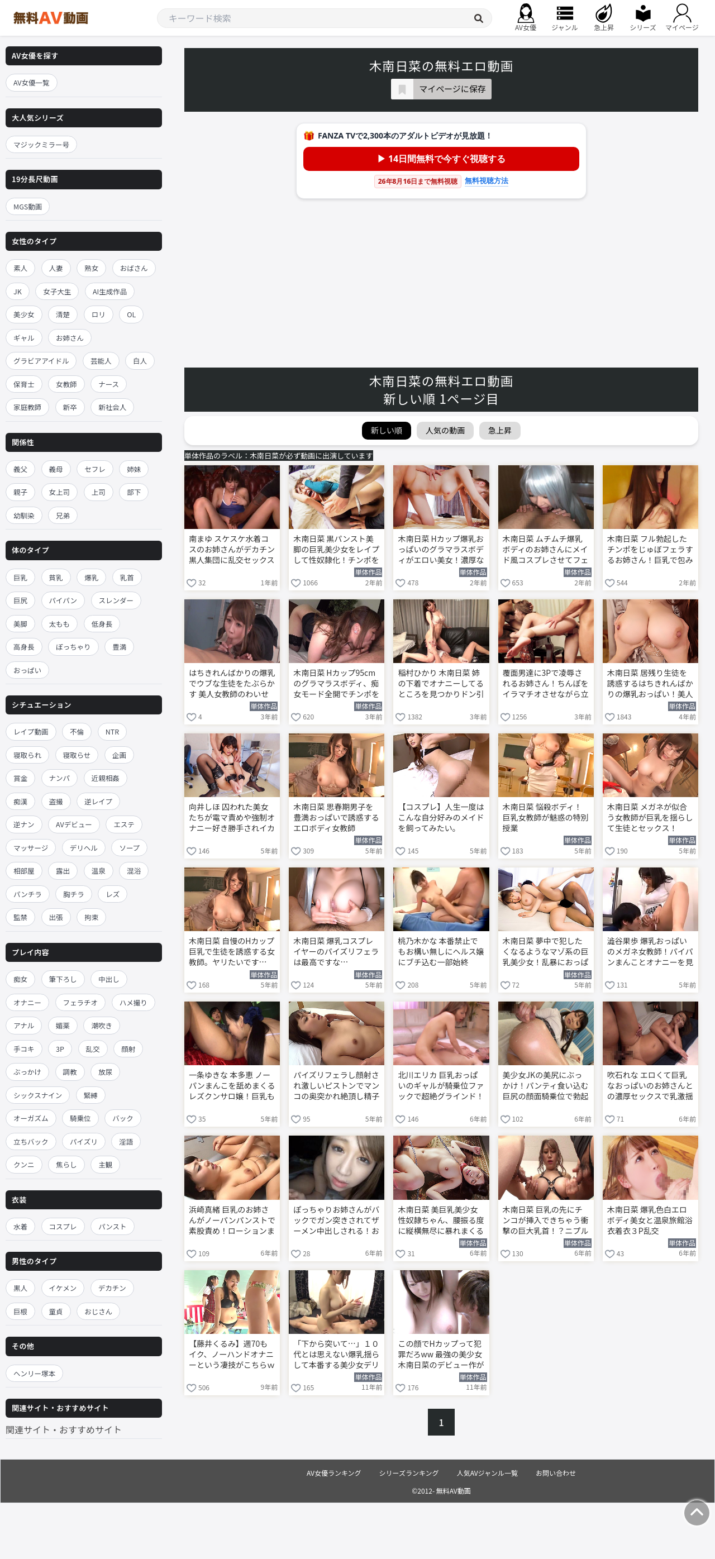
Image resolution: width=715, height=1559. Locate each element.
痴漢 (20, 801)
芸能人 (101, 360)
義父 (20, 469)
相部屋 (24, 870)
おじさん (98, 1311)
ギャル (24, 337)
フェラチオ (80, 1002)
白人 (140, 360)
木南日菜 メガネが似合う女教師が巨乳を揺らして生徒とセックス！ (650, 817)
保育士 (24, 384)
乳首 (127, 577)
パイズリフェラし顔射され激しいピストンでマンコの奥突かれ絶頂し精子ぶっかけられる (336, 1086)
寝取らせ (77, 755)
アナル (23, 1025)
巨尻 (20, 600)
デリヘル (84, 847)
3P (60, 1048)
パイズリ (84, 1141)
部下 (134, 492)
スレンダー (116, 600)
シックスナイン (37, 1095)
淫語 (126, 1141)
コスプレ (63, 1226)
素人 (20, 268)
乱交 (93, 1048)
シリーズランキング (409, 1472)
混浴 (134, 870)
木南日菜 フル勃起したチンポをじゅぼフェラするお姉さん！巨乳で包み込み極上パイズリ (650, 550)
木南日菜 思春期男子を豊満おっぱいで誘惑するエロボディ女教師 (336, 817)
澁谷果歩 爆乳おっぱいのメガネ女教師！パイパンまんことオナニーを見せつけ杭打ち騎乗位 (650, 952)
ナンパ (59, 778)
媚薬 (63, 1025)
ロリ (99, 314)
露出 (63, 870)
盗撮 (56, 801)
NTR (112, 731)
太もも (59, 623)
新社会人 (112, 407)
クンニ (24, 1164)
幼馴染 (24, 515)
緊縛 (91, 1095)
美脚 (20, 623)
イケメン (63, 1288)
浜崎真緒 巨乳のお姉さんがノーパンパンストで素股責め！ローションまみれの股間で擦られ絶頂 (232, 1221)
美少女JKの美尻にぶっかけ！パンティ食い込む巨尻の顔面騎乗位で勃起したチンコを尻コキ (546, 1086)
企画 (119, 755)
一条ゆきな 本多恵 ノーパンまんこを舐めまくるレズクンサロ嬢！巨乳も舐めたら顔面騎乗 (232, 1086)
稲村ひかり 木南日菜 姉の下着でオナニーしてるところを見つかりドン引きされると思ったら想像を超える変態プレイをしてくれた (441, 684)
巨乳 (20, 577)
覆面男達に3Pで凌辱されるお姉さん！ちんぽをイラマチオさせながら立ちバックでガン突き (546, 684)
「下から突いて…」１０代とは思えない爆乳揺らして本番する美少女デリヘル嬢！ (336, 1355)
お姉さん (70, 337)
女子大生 (57, 291)
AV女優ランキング (334, 1472)
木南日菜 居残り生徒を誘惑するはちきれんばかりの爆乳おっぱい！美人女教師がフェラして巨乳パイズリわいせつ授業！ (650, 684)
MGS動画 (27, 206)
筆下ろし (63, 979)
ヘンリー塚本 (34, 1373)
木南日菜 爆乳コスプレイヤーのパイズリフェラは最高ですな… (336, 951)
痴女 (20, 979)
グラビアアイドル (41, 360)
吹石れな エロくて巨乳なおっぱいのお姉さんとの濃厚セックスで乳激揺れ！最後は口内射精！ (650, 1086)
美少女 (24, 314)
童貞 (56, 1311)
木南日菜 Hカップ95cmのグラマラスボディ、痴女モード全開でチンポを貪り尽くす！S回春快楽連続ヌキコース (336, 684)
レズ (113, 894)
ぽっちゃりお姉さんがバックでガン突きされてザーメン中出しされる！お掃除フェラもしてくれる (336, 1221)
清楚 (63, 314)
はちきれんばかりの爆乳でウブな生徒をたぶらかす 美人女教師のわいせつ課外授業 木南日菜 (232, 684)
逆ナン (24, 824)
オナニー (27, 1002)
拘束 (91, 917)
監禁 (20, 917)
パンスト (112, 1226)
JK (17, 291)
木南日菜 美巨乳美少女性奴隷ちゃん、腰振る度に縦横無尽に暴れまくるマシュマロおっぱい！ (441, 1221)
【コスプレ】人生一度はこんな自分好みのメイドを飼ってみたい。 (441, 817)
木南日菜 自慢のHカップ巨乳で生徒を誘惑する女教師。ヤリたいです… (232, 951)
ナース (108, 384)
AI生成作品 (110, 291)
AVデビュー (74, 824)
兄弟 (63, 515)
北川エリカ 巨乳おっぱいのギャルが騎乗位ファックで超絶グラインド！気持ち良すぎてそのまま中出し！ (441, 1086)
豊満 (119, 646)
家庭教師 (27, 407)
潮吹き (101, 1025)
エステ (124, 824)
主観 (105, 1164)
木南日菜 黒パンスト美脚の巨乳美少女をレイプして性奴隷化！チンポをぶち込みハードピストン (336, 550)
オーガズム (31, 1118)
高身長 (24, 646)
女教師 (66, 384)
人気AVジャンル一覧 (487, 1472)
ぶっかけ (27, 1071)
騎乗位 (80, 1118)
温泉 (99, 870)
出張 (56, 917)
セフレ (95, 469)
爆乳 (91, 577)
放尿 (105, 1071)
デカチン (112, 1288)
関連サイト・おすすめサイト (64, 1429)
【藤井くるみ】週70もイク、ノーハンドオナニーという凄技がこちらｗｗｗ (232, 1355)
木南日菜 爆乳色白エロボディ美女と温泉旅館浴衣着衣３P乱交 (650, 1220)
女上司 (59, 492)
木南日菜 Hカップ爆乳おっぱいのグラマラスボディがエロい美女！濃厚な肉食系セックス (441, 550)
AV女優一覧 (31, 82)
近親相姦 (106, 778)
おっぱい (27, 670)
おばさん (134, 268)
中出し (109, 979)
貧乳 (56, 577)
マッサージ (30, 847)
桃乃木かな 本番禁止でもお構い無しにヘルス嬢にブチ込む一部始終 (441, 951)
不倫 (77, 731)
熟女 (91, 268)
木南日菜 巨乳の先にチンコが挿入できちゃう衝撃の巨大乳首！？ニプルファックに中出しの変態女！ (546, 1221)
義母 (56, 469)
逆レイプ (98, 801)
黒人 (20, 1288)
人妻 (56, 268)
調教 (70, 1071)
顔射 (128, 1048)
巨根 (20, 1311)
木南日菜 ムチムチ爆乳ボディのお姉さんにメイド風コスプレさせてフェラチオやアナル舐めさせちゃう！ (546, 550)
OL (131, 314)
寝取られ (27, 755)
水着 (20, 1226)
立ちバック (31, 1141)
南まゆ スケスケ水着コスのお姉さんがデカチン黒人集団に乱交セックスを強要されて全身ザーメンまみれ (232, 550)
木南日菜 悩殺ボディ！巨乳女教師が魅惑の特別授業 (546, 817)
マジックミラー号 (41, 144)
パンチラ (27, 894)
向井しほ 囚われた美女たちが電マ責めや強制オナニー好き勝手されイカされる (232, 818)
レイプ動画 (31, 731)
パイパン (63, 600)
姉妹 (134, 469)
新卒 (70, 407)
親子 (20, 492)
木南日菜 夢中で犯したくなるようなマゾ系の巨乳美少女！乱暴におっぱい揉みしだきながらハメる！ (546, 952)
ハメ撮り (133, 1002)
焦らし (66, 1164)
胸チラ (73, 894)
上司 (99, 492)
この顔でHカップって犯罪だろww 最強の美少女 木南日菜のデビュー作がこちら (441, 1355)
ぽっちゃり (73, 646)
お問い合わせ (556, 1472)
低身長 (102, 623)
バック (123, 1118)
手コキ (24, 1048)
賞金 (20, 778)
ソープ (129, 847)
